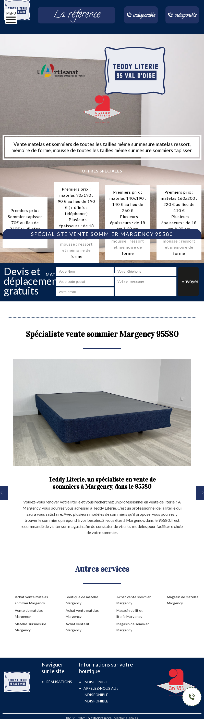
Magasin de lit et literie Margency (129, 613)
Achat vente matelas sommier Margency (31, 600)
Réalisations (59, 682)
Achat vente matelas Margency (82, 613)
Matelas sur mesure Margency (30, 627)
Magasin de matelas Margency (182, 600)
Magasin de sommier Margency (132, 627)
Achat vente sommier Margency (133, 600)
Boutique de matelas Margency (82, 600)
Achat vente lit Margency (77, 627)
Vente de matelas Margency (29, 613)
